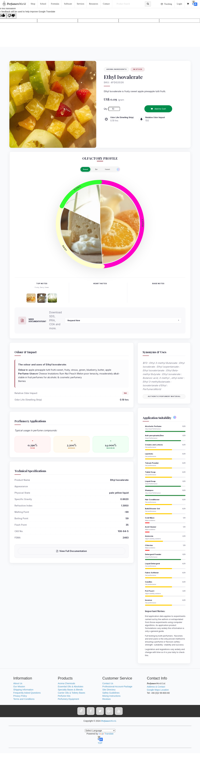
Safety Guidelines (111, 693)
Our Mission (19, 686)
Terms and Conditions (23, 699)
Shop (33, 4)
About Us (17, 683)
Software (68, 4)
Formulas (55, 4)
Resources (93, 4)
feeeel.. (108, 169)
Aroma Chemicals (66, 683)
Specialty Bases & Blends (70, 689)
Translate (106, 733)
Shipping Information (23, 689)
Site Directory (108, 689)
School (43, 4)
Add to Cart (158, 109)
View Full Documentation (71, 551)
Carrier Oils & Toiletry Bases (71, 693)
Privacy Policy (20, 696)
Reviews (106, 699)
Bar (96, 169)
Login (179, 4)
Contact (106, 4)
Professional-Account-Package (117, 686)
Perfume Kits (64, 696)
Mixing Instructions (111, 696)
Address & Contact (156, 686)
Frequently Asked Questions (27, 693)
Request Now (123, 320)
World (16, 3)
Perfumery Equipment (68, 699)
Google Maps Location (158, 690)
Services (80, 4)
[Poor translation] (11, 16)
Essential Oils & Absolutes (70, 686)
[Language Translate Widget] (100, 730)
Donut (85, 169)
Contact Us (107, 683)
